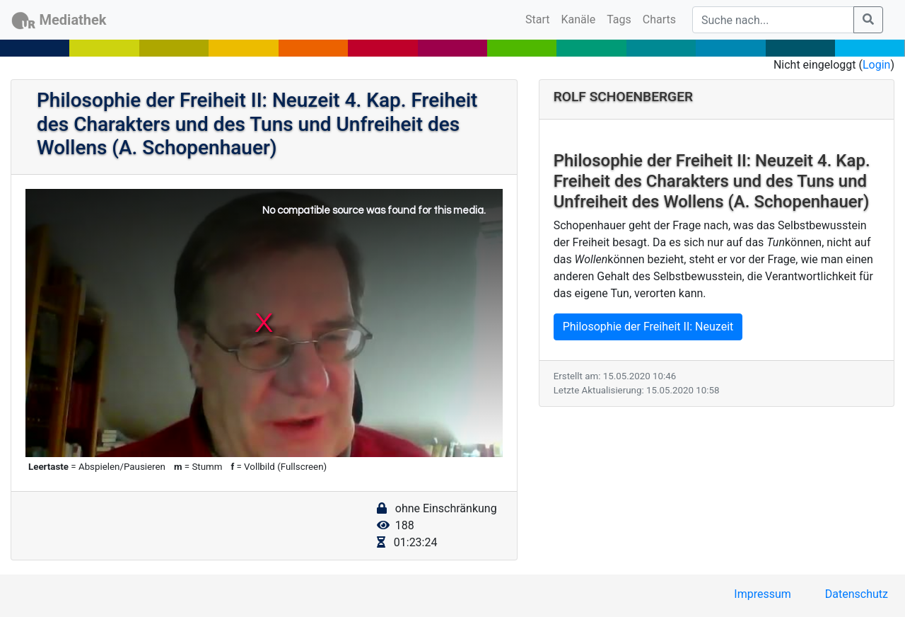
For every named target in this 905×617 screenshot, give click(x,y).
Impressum (762, 594)
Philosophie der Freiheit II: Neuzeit (648, 326)
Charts (659, 19)
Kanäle (578, 19)
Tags (619, 19)
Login (876, 64)
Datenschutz (856, 594)
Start (540, 18)
